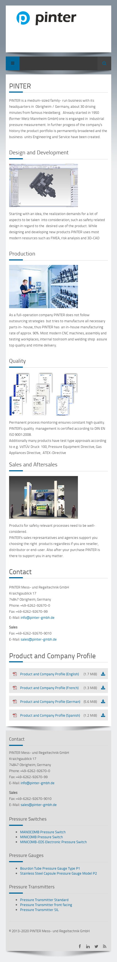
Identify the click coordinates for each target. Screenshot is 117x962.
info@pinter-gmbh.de (38, 617)
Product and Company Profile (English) (54, 673)
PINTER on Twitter (96, 946)
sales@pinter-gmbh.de (39, 639)
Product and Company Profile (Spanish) (54, 715)
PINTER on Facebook (79, 946)
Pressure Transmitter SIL (39, 909)
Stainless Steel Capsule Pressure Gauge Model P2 (58, 873)
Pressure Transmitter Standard (44, 899)
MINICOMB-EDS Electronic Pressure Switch (53, 841)
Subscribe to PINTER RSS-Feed (104, 946)
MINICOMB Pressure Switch (41, 836)
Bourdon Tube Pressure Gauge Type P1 (50, 868)
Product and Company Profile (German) (54, 701)
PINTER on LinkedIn (88, 946)
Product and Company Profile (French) (54, 687)
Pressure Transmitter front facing (46, 904)
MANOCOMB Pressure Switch (43, 831)
